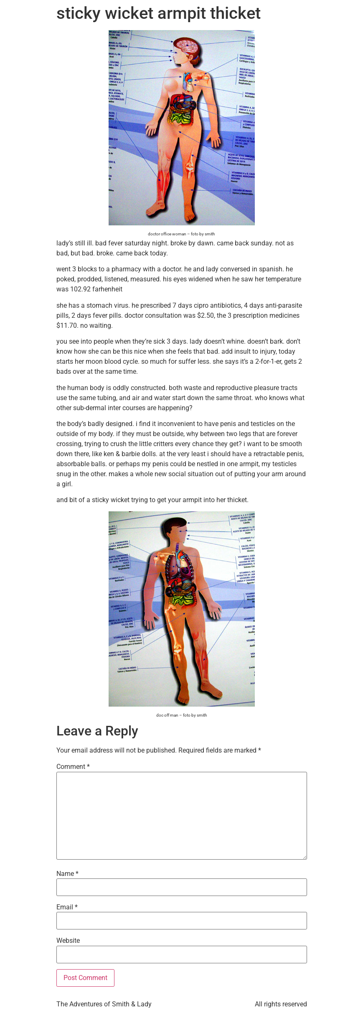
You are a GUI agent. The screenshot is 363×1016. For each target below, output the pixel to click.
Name (67, 873)
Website (68, 940)
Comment (73, 766)
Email (67, 907)
